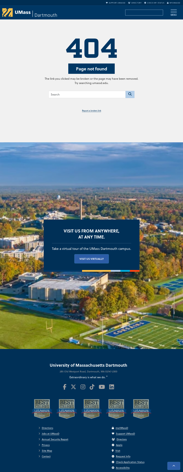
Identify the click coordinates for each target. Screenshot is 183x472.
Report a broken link (91, 110)
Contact (46, 456)
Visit (116, 450)
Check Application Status (128, 462)
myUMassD (173, 3)
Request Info (121, 456)
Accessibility (121, 467)
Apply (117, 445)
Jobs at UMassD (50, 433)
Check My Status (154, 3)
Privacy (46, 445)
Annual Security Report (55, 439)
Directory (135, 3)
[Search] (130, 94)
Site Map (47, 450)
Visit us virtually (91, 259)
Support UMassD (115, 3)
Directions (47, 428)
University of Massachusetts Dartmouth (88, 365)
